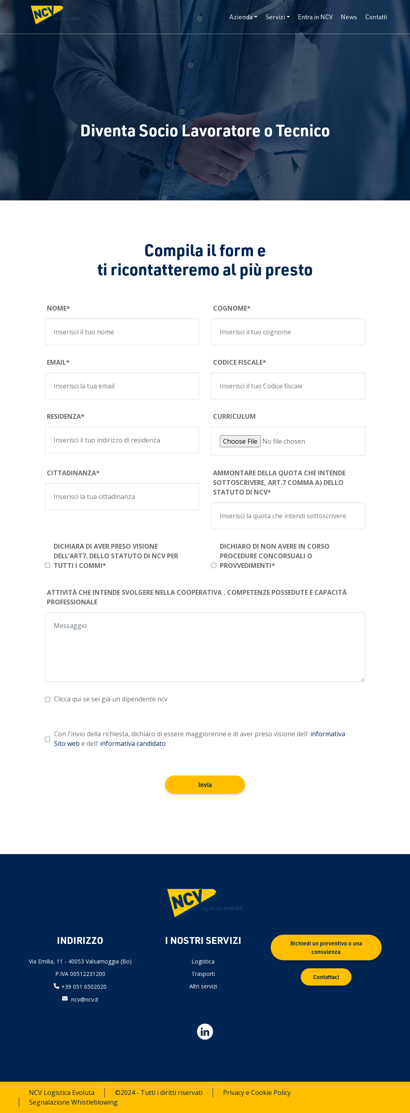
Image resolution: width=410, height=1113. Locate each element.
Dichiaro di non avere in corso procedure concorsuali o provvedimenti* (275, 556)
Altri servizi (203, 986)
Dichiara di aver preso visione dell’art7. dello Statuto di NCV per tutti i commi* (116, 556)
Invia (205, 784)
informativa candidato (133, 743)
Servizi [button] (275, 17)
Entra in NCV (315, 17)
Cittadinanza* (73, 473)
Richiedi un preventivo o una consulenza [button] (326, 947)
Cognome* (232, 308)
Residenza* (65, 416)
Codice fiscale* (239, 362)
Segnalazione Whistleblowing (73, 1102)
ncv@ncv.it (84, 999)
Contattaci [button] (326, 977)
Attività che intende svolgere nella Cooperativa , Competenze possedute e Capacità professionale (197, 597)
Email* (58, 362)
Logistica (203, 961)
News (349, 17)
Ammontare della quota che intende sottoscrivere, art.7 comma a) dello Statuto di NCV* (279, 483)
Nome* (58, 308)
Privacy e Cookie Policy (257, 1092)
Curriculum (234, 416)
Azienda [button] (241, 17)
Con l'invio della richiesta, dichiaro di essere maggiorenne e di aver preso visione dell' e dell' (199, 738)
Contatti (376, 17)
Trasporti (203, 974)
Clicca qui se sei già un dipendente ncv (110, 699)
